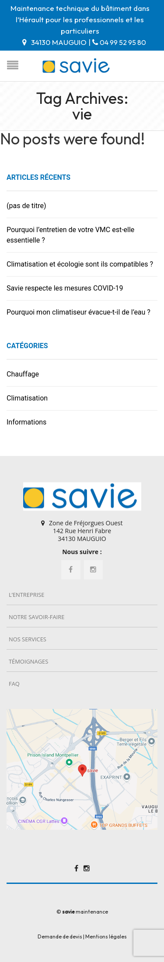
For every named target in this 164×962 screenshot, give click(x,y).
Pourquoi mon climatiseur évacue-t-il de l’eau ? (78, 312)
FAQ (14, 684)
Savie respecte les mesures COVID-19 (65, 288)
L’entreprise (26, 595)
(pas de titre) (26, 206)
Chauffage (23, 374)
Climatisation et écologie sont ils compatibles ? (80, 264)
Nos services (27, 639)
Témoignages (28, 661)
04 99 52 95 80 (123, 42)
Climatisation (27, 398)
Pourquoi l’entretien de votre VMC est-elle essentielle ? (70, 235)
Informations (26, 422)
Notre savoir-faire (36, 617)
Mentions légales (106, 936)
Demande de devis (60, 936)
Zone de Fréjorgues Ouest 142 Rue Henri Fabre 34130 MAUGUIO (85, 531)
